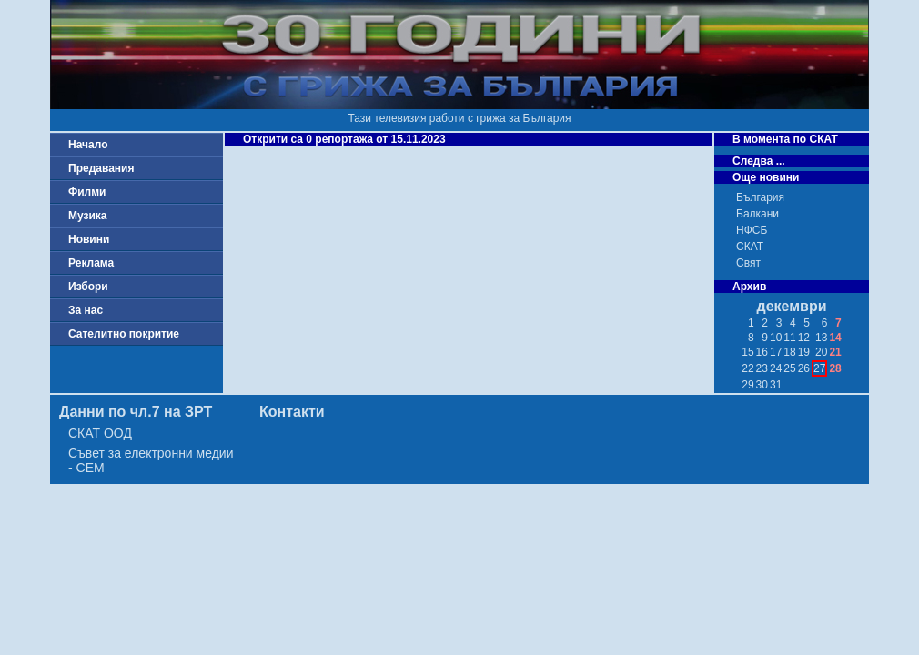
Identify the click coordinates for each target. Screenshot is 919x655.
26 (804, 368)
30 (762, 384)
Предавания (101, 168)
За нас (85, 310)
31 (776, 384)
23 (762, 368)
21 (835, 352)
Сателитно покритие (123, 334)
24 (776, 368)
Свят (748, 263)
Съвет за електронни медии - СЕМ (151, 460)
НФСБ (751, 230)
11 (789, 337)
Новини (88, 239)
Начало (87, 144)
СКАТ (749, 246)
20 (821, 352)
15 (747, 352)
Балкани (757, 213)
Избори (88, 286)
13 (821, 337)
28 (835, 368)
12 (804, 337)
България (760, 197)
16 (762, 352)
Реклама (91, 263)
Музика (87, 215)
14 (835, 337)
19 (804, 352)
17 (776, 352)
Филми (87, 192)
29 (747, 384)
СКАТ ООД (100, 433)
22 (747, 368)
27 (819, 368)
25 (789, 368)
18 (789, 352)
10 (776, 337)
